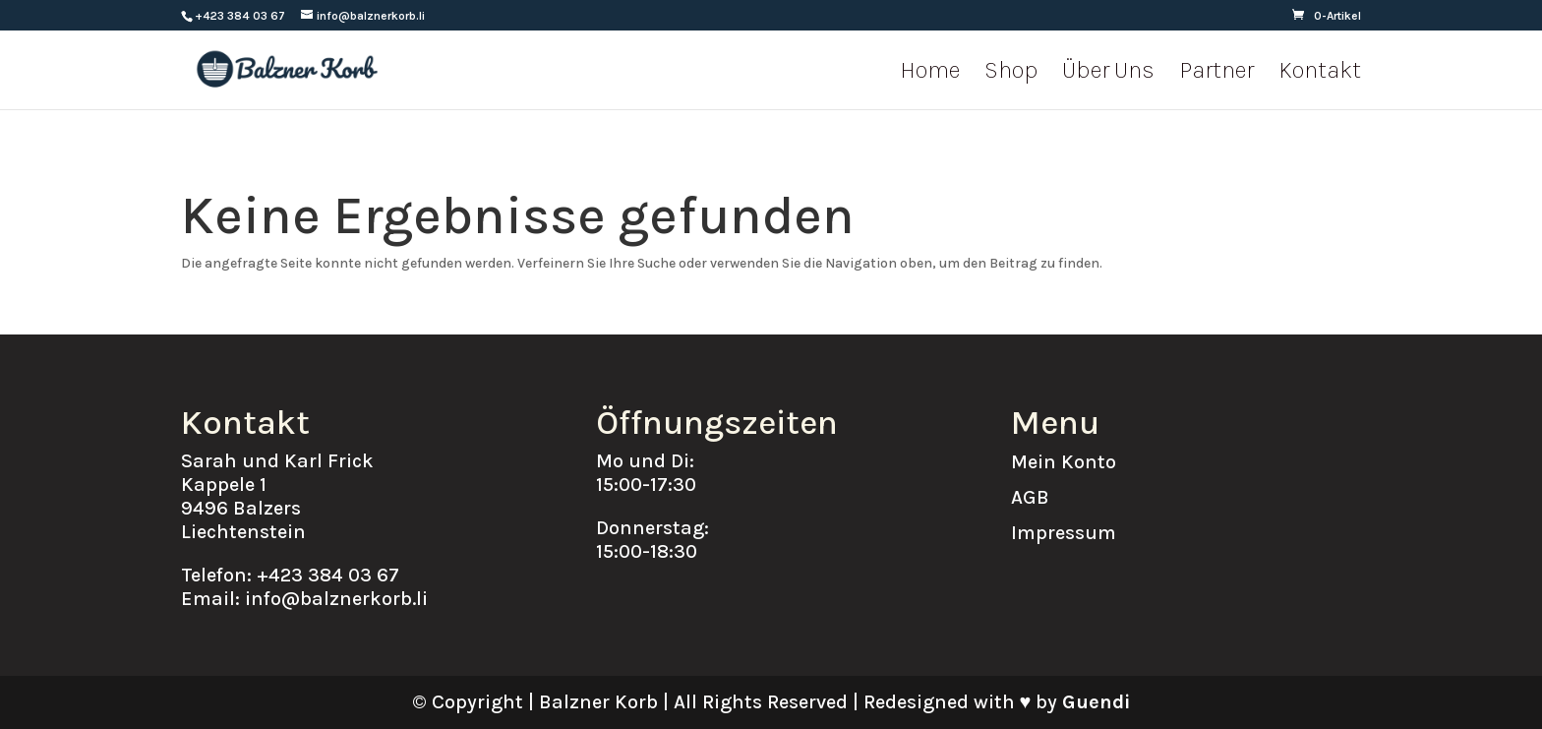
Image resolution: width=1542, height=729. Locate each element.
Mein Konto (1063, 462)
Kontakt (1319, 73)
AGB (1030, 497)
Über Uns (1108, 73)
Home (930, 73)
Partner (1216, 73)
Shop (1011, 73)
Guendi (1096, 702)
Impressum (1063, 532)
